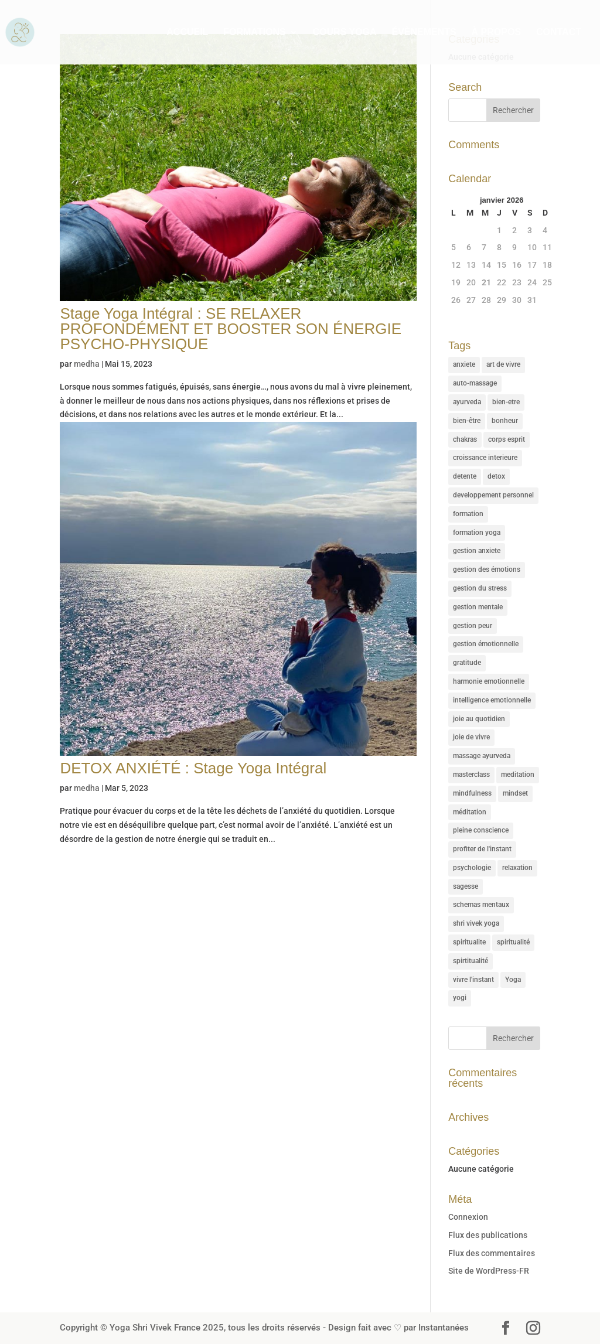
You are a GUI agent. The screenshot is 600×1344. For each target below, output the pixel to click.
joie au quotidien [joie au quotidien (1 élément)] (479, 719)
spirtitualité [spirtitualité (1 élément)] (470, 961)
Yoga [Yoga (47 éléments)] (513, 979)
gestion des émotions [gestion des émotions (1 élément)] (486, 569)
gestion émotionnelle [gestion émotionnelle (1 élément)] (486, 644)
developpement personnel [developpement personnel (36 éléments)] (493, 495)
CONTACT (558, 32)
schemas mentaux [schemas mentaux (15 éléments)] (481, 904)
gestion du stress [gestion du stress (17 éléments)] (480, 588)
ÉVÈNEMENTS (423, 32)
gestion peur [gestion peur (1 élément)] (472, 626)
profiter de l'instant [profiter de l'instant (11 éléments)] (482, 849)
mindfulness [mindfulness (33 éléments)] (472, 793)
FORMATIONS (254, 32)
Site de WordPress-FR (488, 1270)
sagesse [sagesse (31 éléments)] (465, 886)
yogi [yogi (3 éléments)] (459, 998)
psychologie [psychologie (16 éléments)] (472, 868)
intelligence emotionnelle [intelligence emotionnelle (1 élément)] (492, 700)
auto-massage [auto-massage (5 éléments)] (475, 383)
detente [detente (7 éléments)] (464, 476)
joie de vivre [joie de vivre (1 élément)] (471, 737)
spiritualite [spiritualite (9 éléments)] (469, 942)
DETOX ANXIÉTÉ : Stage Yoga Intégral (193, 768)
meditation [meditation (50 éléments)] (517, 774)
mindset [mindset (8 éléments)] (515, 793)
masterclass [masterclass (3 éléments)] (471, 774)
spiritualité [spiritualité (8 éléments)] (513, 942)
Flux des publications (487, 1235)
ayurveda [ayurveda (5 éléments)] (467, 402)
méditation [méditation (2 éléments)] (469, 812)
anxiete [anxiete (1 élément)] (464, 364)
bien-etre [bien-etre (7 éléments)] (506, 402)
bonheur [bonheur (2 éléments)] (505, 421)
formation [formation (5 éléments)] (468, 514)
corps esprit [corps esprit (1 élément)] (506, 439)
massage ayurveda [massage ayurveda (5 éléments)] (481, 756)
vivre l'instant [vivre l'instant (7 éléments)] (473, 979)
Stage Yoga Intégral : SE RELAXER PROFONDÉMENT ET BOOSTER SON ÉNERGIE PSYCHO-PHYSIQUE (230, 329)
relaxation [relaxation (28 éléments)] (517, 868)
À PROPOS (496, 32)
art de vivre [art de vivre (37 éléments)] (503, 364)
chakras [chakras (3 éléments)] (465, 439)
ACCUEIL (187, 32)
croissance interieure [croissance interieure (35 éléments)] (485, 457)
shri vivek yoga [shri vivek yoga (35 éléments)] (476, 923)
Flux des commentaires (491, 1253)
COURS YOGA (345, 32)
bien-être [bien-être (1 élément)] (466, 421)
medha (87, 364)
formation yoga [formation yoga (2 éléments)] (476, 532)
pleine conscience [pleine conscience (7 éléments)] (481, 830)
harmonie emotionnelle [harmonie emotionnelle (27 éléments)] (488, 681)
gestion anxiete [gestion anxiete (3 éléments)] (476, 551)
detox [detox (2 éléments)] (496, 476)
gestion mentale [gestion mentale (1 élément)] (478, 607)
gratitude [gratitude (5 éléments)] (467, 663)
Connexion (468, 1217)
